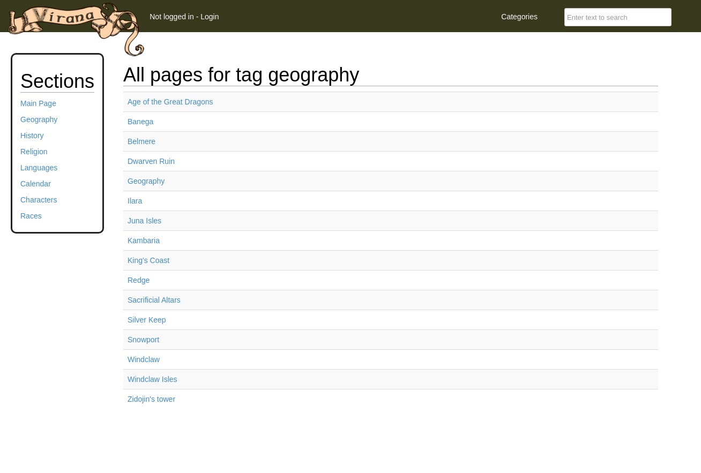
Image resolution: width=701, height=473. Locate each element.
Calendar (35, 183)
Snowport (143, 339)
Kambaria (144, 240)
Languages (38, 167)
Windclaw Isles (152, 379)
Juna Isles (144, 220)
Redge (139, 280)
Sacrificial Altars (154, 300)
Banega (140, 121)
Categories (519, 16)
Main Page (38, 103)
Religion (34, 151)
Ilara (135, 201)
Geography (38, 119)
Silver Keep (147, 320)
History (32, 135)
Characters (38, 200)
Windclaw (144, 359)
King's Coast (148, 260)
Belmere (141, 141)
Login (209, 16)
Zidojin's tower (151, 399)
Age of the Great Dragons (170, 101)
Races (31, 216)
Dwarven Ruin (151, 161)
